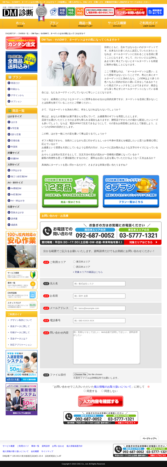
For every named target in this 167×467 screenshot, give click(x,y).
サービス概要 (9, 446)
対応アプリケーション (21, 345)
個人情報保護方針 (75, 446)
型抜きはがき (17, 212)
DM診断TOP (10, 33)
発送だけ (15, 83)
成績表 (14, 225)
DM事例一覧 (23, 33)
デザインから (17, 95)
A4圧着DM (16, 194)
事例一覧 (35, 446)
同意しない (109, 391)
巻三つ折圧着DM (19, 176)
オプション (16, 101)
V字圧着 (15, 128)
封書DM (15, 158)
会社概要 (35, 451)
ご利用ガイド (23, 446)
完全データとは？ (19, 338)
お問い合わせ (58, 446)
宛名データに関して (20, 326)
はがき (14, 122)
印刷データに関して (20, 332)
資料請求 (46, 446)
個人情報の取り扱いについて (16, 451)
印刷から (15, 89)
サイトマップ (47, 451)
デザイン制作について (21, 320)
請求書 (14, 218)
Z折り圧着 (16, 134)
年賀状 (14, 146)
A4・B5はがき (18, 200)
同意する (90, 391)
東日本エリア (81, 261)
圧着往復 (15, 140)
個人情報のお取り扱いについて (112, 386)
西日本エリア (81, 266)
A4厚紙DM (16, 188)
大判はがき (16, 170)
